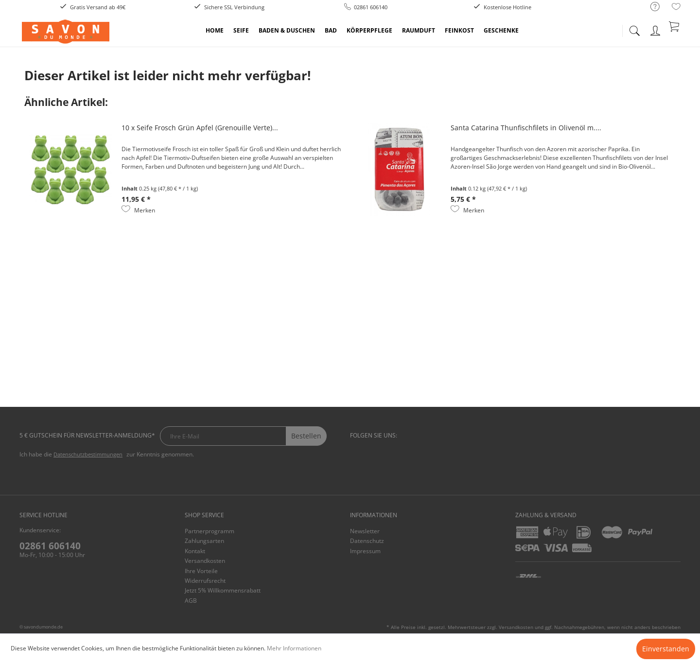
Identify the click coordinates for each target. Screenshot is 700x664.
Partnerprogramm (209, 531)
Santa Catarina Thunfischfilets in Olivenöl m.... (526, 127)
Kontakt (195, 551)
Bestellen (306, 435)
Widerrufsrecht (205, 581)
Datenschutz (367, 541)
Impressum (365, 551)
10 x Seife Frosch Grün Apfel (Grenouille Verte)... (200, 127)
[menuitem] (650, 7)
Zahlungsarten (204, 541)
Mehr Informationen (294, 648)
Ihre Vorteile (201, 571)
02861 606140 (50, 546)
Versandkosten (205, 561)
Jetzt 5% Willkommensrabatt (223, 590)
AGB (191, 600)
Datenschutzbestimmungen (87, 454)
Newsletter (365, 531)
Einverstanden (665, 648)
